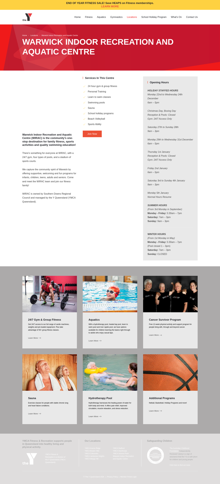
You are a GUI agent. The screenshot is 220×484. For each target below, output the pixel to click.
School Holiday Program (154, 17)
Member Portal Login (128, 477)
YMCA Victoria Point (121, 454)
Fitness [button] (89, 17)
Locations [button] (132, 17)
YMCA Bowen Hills (92, 451)
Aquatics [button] (101, 17)
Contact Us (192, 17)
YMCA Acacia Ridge (92, 448)
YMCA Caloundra (91, 454)
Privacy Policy (112, 477)
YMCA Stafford (119, 448)
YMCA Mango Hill (91, 459)
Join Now (92, 134)
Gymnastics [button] (116, 17)
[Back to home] (27, 17)
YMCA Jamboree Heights (94, 456)
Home (77, 17)
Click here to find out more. (180, 465)
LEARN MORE (110, 6)
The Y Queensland (92, 477)
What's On (176, 17)
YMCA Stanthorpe (120, 451)
